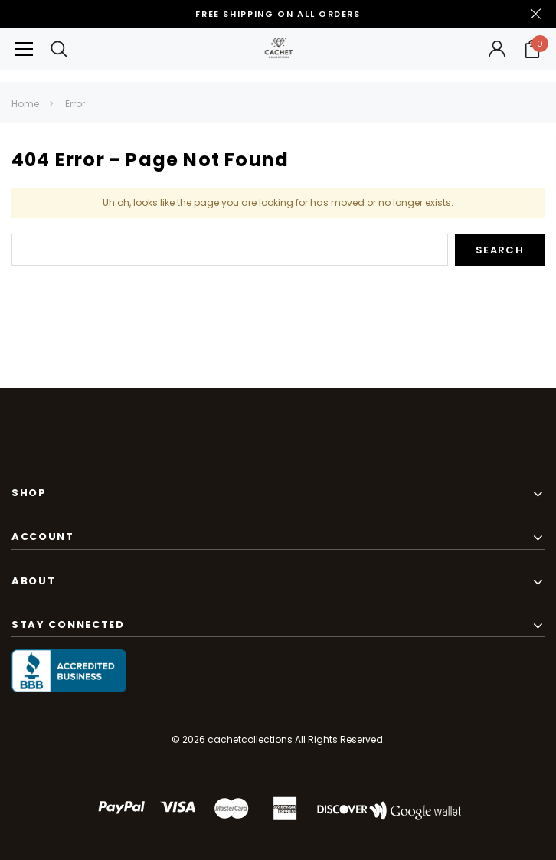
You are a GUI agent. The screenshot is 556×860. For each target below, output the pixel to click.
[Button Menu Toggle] (23, 49)
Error (75, 103)
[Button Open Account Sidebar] (497, 49)
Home (25, 103)
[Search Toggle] (58, 49)
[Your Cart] (532, 49)
